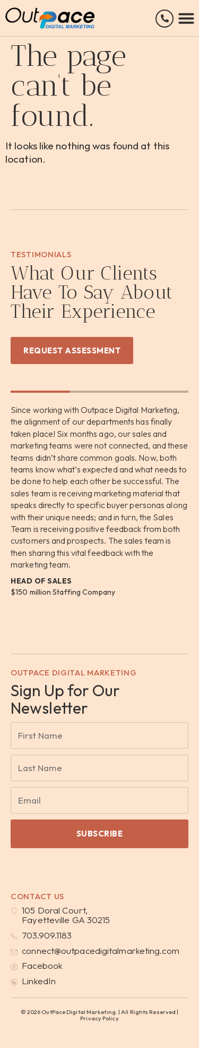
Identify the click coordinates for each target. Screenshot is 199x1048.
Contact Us (37, 896)
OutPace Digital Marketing (74, 672)
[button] (186, 18)
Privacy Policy (99, 1018)
